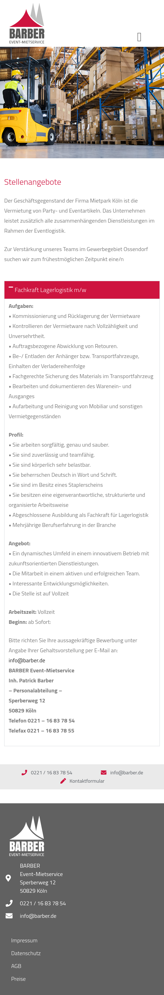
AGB (16, 966)
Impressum (24, 940)
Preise (18, 978)
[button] (139, 37)
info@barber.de (27, 660)
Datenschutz (26, 953)
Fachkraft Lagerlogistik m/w (50, 290)
